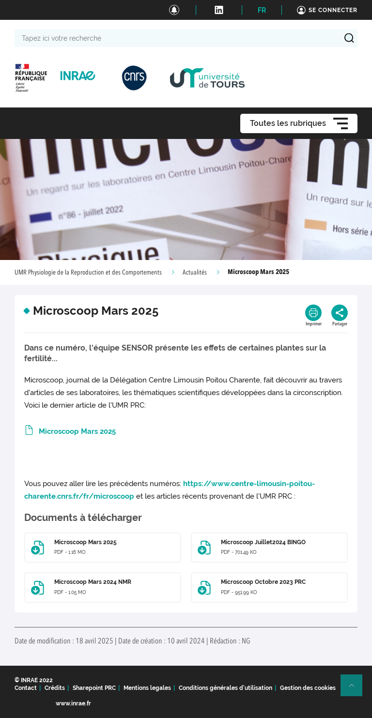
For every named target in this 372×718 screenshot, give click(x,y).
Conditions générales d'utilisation (225, 688)
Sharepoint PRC (94, 688)
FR (262, 10)
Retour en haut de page (355, 689)
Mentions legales (147, 688)
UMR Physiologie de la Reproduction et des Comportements (88, 272)
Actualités (195, 272)
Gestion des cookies (308, 688)
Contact (26, 688)
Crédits (55, 688)
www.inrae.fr (73, 703)
